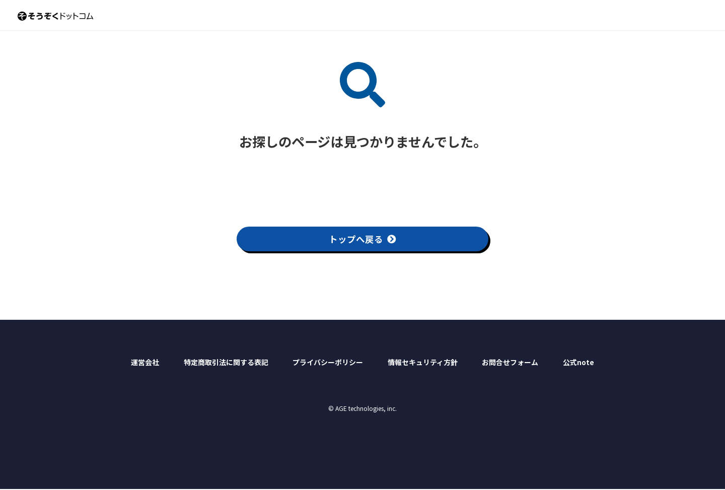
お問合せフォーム (510, 363)
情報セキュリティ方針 (423, 363)
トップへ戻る (362, 239)
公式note (578, 363)
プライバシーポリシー (328, 363)
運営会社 (145, 363)
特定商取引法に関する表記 (226, 363)
